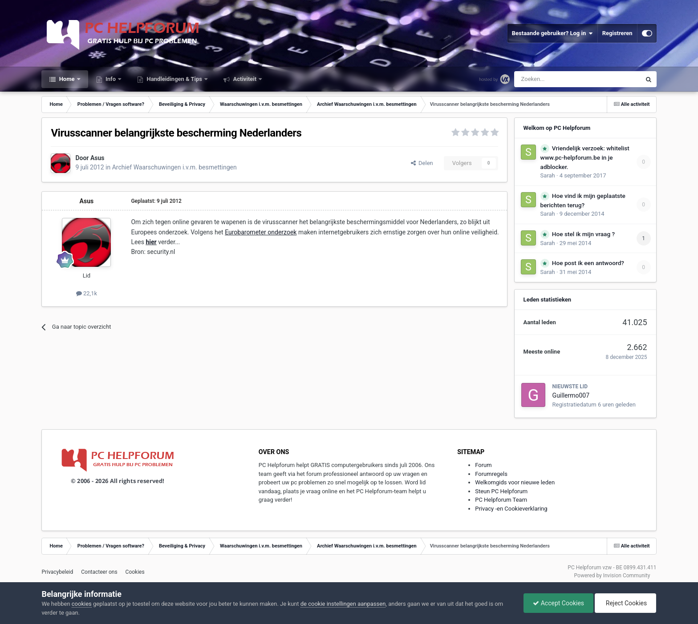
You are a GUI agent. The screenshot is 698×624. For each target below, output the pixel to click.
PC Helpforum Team (501, 499)
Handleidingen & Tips (174, 79)
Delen (422, 163)
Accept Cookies (558, 603)
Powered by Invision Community (612, 575)
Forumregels (491, 474)
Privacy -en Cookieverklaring (511, 508)
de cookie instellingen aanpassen (343, 603)
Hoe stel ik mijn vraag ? (583, 234)
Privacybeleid (57, 572)
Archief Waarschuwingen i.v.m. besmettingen (174, 167)
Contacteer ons (99, 572)
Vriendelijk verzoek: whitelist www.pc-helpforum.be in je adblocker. (584, 157)
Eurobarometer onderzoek (260, 232)
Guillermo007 (571, 395)
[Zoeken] (559, 79)
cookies (82, 603)
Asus (97, 157)
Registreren (617, 33)
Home (66, 79)
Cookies (135, 572)
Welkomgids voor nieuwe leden (515, 482)
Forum (483, 465)
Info (111, 79)
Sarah (547, 175)
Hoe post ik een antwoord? (588, 262)
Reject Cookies (625, 603)
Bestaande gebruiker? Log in (552, 33)
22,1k (86, 293)
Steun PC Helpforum (501, 491)
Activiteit (244, 79)
